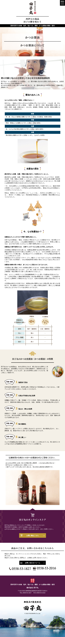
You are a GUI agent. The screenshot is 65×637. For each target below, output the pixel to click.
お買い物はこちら (32, 535)
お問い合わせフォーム (32, 563)
